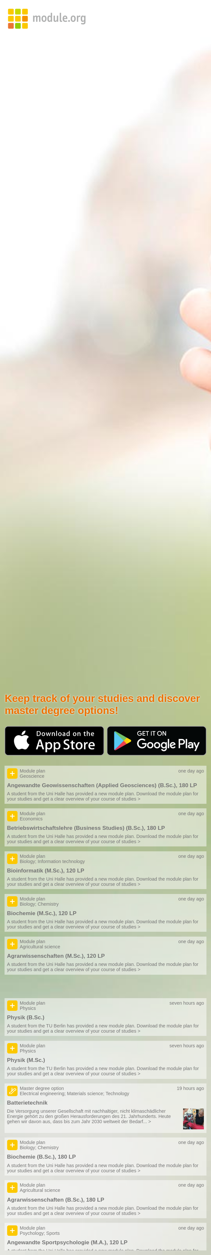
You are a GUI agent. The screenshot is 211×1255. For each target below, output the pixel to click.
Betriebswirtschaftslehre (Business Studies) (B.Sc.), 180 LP (86, 828)
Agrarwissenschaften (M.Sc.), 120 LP (56, 956)
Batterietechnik (27, 1102)
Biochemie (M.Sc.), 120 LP (42, 913)
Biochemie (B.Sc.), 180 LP (41, 1156)
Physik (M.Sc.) (26, 1060)
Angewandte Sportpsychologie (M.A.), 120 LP (67, 1242)
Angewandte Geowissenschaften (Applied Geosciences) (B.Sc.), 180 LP (102, 785)
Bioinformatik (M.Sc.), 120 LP (45, 870)
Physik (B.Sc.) (25, 1017)
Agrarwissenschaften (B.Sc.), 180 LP (55, 1199)
